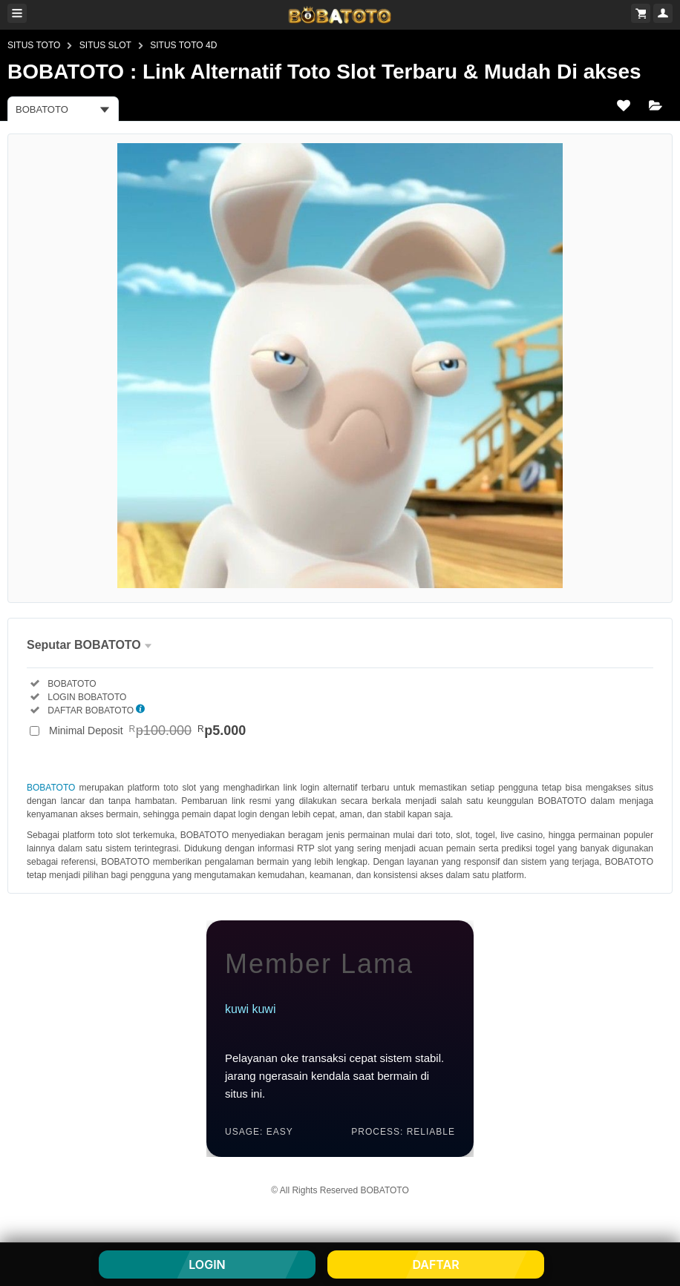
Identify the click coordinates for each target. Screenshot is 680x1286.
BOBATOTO (51, 787)
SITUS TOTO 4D (183, 45)
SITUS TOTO (33, 45)
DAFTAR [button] (435, 1264)
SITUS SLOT (105, 45)
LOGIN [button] (207, 1264)
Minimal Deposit (147, 730)
